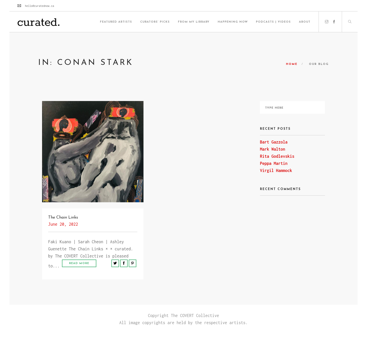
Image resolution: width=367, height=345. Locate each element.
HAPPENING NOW (233, 22)
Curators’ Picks (155, 22)
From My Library (193, 22)
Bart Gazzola (273, 142)
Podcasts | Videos (273, 22)
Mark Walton (272, 149)
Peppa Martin (273, 163)
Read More (79, 263)
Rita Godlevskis (277, 156)
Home (291, 64)
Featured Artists (116, 22)
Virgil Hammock (276, 170)
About (304, 22)
